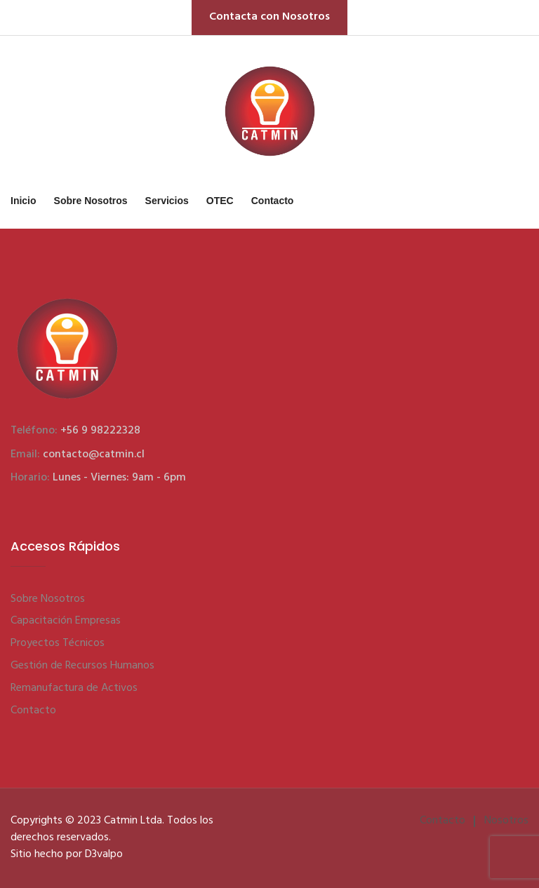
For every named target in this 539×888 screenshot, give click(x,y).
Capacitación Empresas (66, 621)
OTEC (220, 200)
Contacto (272, 200)
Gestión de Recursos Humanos (82, 666)
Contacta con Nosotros (269, 17)
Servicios (167, 200)
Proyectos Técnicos (58, 643)
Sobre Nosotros (91, 200)
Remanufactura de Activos (74, 688)
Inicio (23, 200)
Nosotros (506, 821)
